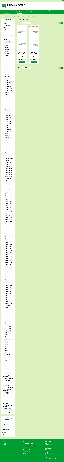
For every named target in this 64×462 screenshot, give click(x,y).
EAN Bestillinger (48, 448)
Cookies (46, 445)
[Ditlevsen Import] (16, 5)
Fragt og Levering (48, 453)
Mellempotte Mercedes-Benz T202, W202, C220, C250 (22, 54)
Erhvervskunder (48, 449)
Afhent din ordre (48, 443)
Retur (46, 457)
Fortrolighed (47, 452)
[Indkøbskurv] (59, 1)
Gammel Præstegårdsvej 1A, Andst (30, 446)
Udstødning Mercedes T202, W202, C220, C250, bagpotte (34, 54)
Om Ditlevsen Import (49, 450)
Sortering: (19, 22)
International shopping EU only (51, 458)
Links (46, 459)
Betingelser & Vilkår (48, 444)
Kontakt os (47, 454)
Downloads (47, 447)
